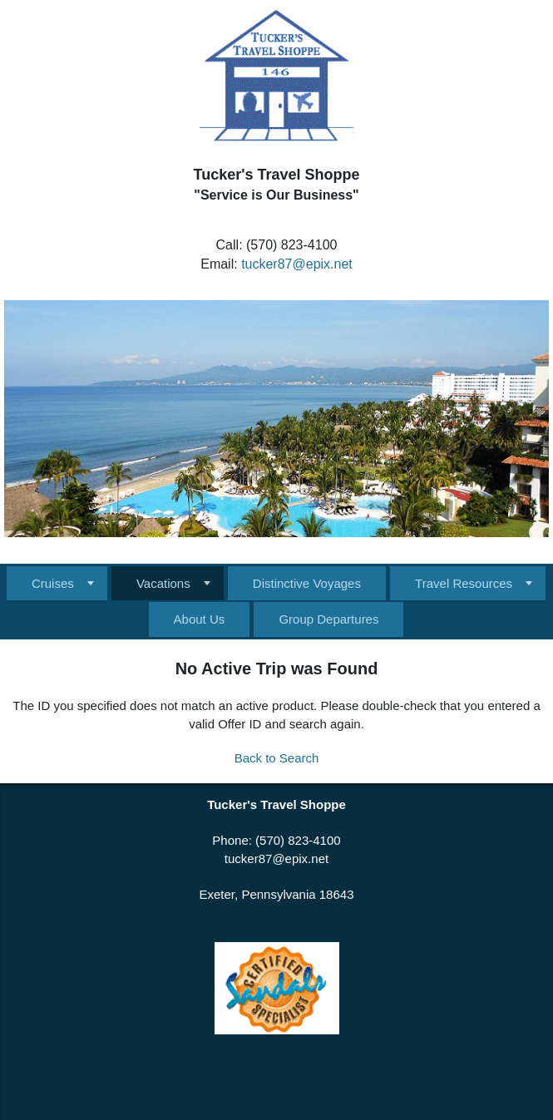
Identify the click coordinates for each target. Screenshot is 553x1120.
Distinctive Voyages (307, 583)
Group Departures (328, 619)
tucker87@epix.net (297, 264)
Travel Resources (463, 583)
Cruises (53, 583)
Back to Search (277, 758)
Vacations (163, 583)
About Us (199, 619)
